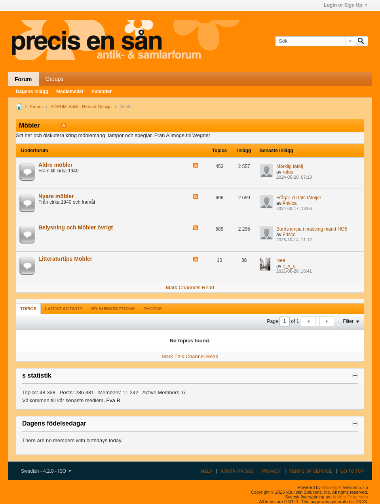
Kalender (101, 91)
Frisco (289, 234)
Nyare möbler (56, 196)
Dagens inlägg (32, 91)
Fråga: (283, 197)
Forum (23, 79)
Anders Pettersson (350, 496)
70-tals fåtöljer (306, 197)
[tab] (28, 308)
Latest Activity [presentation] (64, 308)
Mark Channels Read (190, 287)
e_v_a (289, 266)
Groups (55, 79)
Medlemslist (70, 91)
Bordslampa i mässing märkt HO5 (311, 229)
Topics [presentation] (28, 308)
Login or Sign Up (345, 5)
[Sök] (314, 41)
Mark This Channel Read (190, 356)
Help (207, 471)
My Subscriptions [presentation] (113, 308)
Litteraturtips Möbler (65, 259)
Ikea (280, 260)
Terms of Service (310, 471)
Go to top (352, 471)
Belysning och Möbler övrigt (75, 227)
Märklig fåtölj (289, 166)
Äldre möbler (55, 165)
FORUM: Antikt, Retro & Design (81, 106)
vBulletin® (332, 487)
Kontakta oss (237, 471)
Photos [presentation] (152, 308)
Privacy (271, 471)
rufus (288, 172)
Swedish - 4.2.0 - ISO (46, 471)
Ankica (289, 203)
